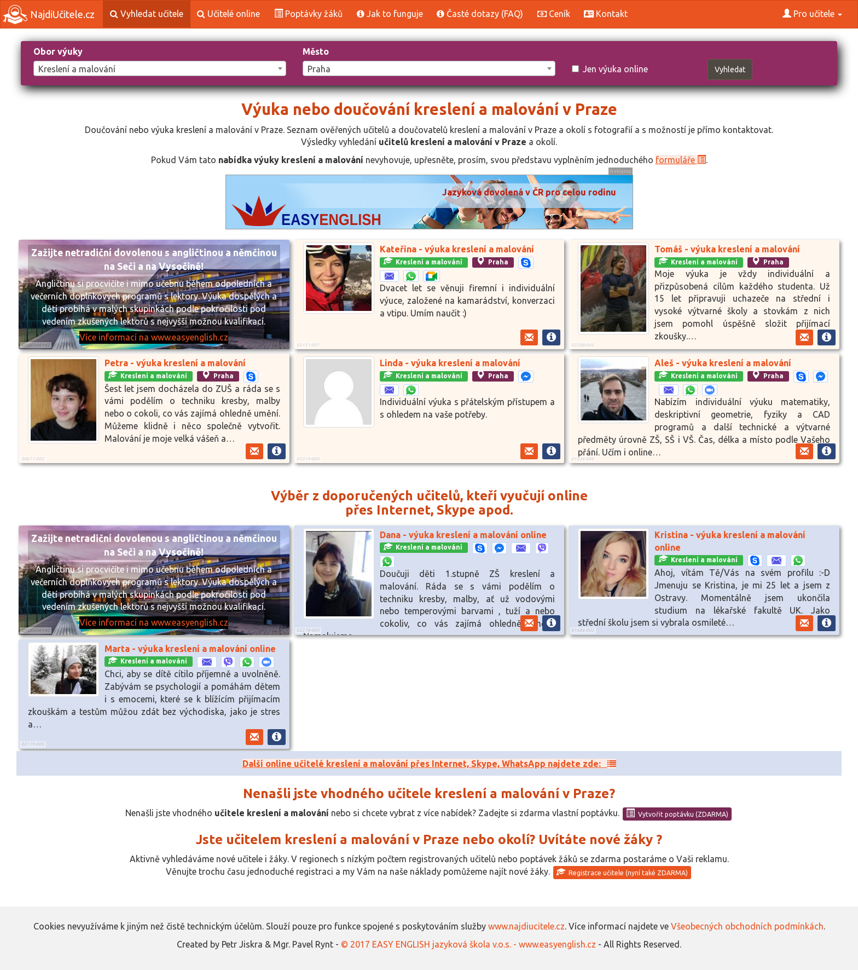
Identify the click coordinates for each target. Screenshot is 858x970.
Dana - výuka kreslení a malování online (463, 535)
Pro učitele (812, 14)
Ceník (553, 14)
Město (316, 51)
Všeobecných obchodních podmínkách (747, 926)
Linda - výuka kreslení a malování (450, 363)
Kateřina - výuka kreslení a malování (457, 249)
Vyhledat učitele (146, 14)
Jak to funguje (390, 14)
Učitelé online (228, 14)
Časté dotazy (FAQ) (480, 14)
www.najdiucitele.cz (526, 926)
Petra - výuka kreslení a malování (175, 363)
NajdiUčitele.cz (49, 14)
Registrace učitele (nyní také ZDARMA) (622, 872)
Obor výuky (58, 51)
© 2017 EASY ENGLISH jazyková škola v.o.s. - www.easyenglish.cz (468, 944)
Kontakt (606, 14)
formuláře (681, 160)
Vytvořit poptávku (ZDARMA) (677, 813)
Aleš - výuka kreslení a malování (722, 363)
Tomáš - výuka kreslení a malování (727, 249)
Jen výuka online (610, 69)
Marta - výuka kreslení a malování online (190, 649)
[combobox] (159, 68)
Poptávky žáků (308, 14)
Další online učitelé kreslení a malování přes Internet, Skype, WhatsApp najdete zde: (429, 764)
